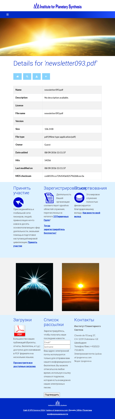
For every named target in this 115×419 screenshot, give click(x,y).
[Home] (17, 76)
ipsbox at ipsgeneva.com (57, 410)
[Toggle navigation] (6, 14)
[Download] (37, 76)
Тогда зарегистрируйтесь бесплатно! (54, 229)
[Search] (27, 76)
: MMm (79, 410)
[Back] (46, 76)
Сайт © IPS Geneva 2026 (34, 410)
